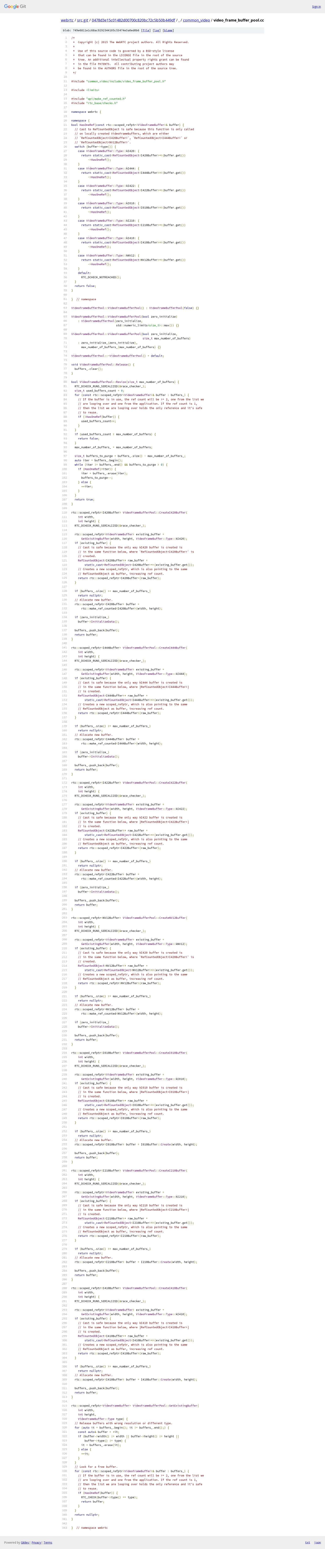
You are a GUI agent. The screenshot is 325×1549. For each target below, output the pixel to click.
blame (168, 30)
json (317, 1542)
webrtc (67, 20)
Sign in (316, 6)
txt (307, 1542)
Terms (48, 1542)
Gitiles (25, 1542)
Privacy (36, 1542)
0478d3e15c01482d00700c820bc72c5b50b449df (133, 20)
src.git (82, 20)
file (146, 30)
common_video (196, 20)
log (156, 30)
